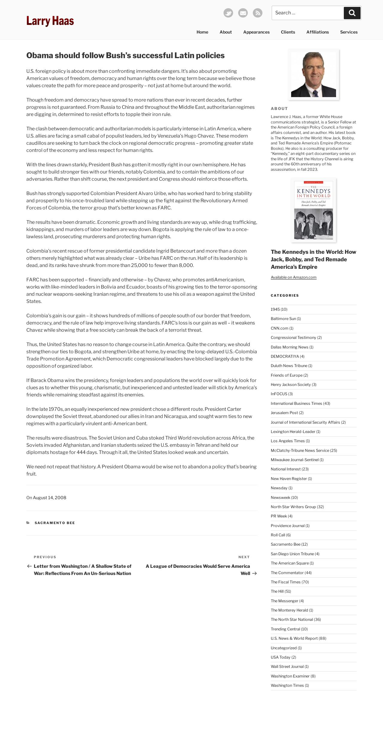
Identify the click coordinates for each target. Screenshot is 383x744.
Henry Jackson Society (291, 384)
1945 (275, 309)
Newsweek (280, 497)
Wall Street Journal (287, 666)
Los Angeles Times (288, 441)
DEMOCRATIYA (285, 356)
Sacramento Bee (55, 523)
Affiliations (317, 31)
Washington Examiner (290, 676)
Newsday (279, 488)
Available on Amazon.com (294, 277)
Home (202, 31)
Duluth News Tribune (289, 365)
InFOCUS (279, 394)
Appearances (256, 31)
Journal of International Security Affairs (305, 422)
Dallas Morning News (289, 347)
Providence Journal (288, 525)
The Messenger (284, 601)
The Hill (277, 591)
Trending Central (285, 629)
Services (349, 31)
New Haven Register (289, 478)
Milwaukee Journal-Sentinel (295, 460)
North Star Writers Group (293, 507)
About (226, 31)
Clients (288, 31)
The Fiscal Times (286, 582)
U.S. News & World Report (294, 638)
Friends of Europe (287, 375)
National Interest (286, 469)
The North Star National (292, 619)
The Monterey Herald (289, 610)
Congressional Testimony (293, 337)
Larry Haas (50, 20)
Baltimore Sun (283, 318)
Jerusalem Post (284, 413)
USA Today (281, 657)
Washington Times (287, 685)
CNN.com (279, 328)
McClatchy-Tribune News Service (300, 450)
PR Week (279, 516)
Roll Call (278, 535)
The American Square (290, 563)
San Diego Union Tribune (292, 554)
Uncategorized (284, 648)
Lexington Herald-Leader (293, 431)
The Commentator (287, 573)
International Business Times (296, 403)
